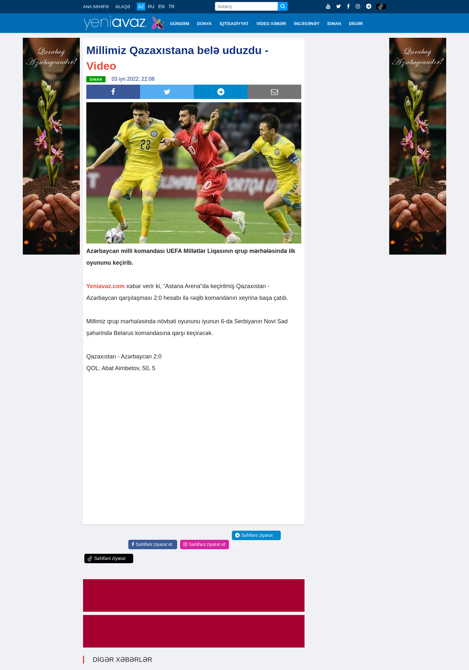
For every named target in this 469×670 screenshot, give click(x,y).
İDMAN (334, 23)
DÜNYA (204, 23)
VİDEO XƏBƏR (271, 23)
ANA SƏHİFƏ (96, 6)
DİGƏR (356, 23)
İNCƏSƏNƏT (307, 23)
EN (161, 6)
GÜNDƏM (179, 23)
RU (151, 6)
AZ (141, 6)
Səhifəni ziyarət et (152, 544)
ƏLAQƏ (122, 6)
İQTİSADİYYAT (234, 23)
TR (171, 6)
